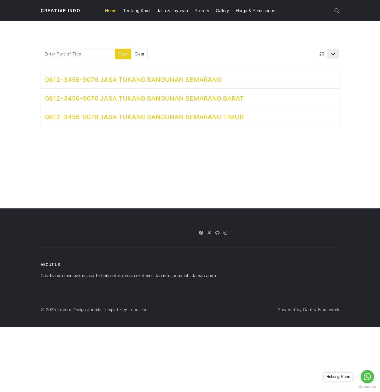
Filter (123, 54)
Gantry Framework (321, 309)
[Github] (217, 232)
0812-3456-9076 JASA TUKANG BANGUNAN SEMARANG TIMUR (144, 117)
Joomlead (138, 309)
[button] (336, 10)
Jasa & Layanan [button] (172, 10)
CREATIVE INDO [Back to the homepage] (60, 10)
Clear (139, 54)
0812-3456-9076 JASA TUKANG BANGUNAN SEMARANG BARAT (144, 98)
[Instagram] (225, 232)
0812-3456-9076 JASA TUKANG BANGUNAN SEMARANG (133, 79)
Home (110, 10)
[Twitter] (209, 232)
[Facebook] (201, 232)
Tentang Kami (136, 10)
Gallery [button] (222, 10)
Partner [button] (201, 10)
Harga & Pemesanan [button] (255, 10)
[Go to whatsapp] (367, 376)
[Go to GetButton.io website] (367, 386)
